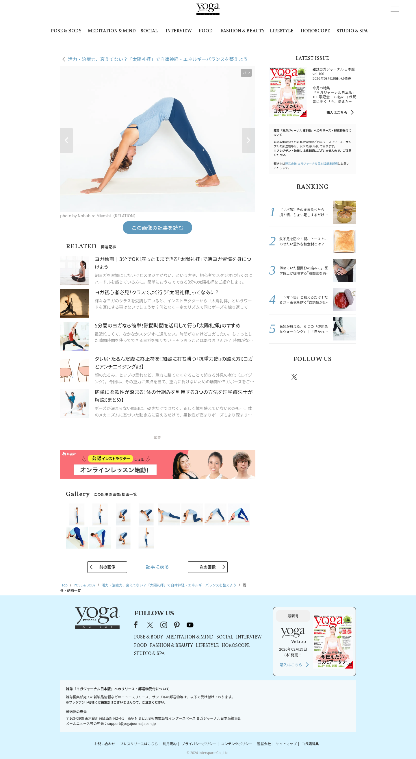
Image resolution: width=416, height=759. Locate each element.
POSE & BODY (66, 31)
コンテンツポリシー (236, 743)
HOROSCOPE (315, 31)
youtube (190, 625)
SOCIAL (149, 31)
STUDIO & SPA (352, 31)
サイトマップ (286, 743)
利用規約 (170, 743)
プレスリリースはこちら (139, 743)
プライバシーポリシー (198, 743)
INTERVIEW (179, 31)
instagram (311, 376)
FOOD (206, 31)
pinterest (329, 377)
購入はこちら (336, 112)
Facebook (278, 377)
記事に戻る (157, 566)
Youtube (346, 377)
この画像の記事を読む (157, 227)
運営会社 (264, 743)
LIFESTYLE (282, 31)
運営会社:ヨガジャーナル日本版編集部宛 (311, 163)
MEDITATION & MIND (112, 31)
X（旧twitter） (295, 377)
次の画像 (208, 567)
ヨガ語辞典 (310, 743)
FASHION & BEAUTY (242, 31)
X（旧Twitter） (151, 625)
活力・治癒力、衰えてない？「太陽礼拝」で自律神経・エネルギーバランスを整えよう (158, 59)
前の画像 (107, 567)
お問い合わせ (104, 743)
